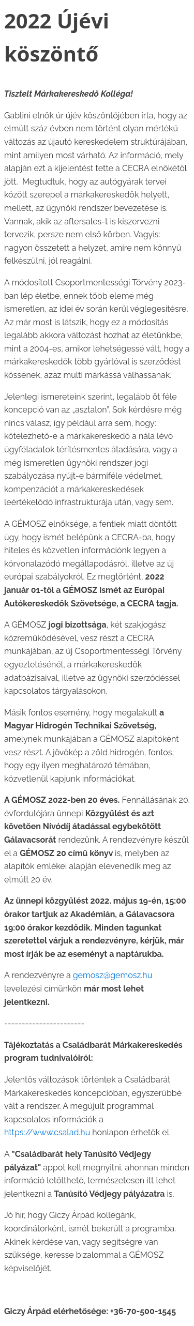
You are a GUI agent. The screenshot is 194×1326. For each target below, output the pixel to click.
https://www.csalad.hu (47, 1132)
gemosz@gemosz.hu (112, 975)
